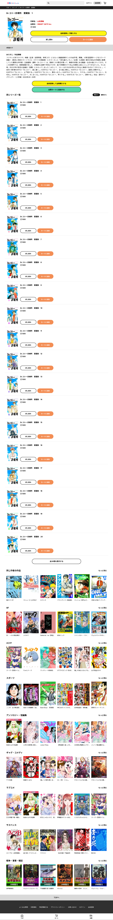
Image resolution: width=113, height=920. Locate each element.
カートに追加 (88, 40)
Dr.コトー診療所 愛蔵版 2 (31, 125)
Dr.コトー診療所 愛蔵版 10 (31, 308)
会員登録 (97, 3)
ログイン (89, 3)
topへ (56, 897)
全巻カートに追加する (56, 90)
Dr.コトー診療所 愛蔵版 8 (31, 262)
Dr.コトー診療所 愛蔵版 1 (30, 102)
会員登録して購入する (68, 33)
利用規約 (33, 907)
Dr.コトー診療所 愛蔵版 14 (31, 399)
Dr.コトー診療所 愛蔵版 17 (31, 468)
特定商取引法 (43, 907)
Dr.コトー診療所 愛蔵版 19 (31, 514)
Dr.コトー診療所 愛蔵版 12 (31, 354)
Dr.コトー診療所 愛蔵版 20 (31, 537)
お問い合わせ (72, 907)
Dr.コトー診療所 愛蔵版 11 (31, 331)
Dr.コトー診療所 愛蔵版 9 (31, 285)
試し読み (49, 40)
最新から (104, 95)
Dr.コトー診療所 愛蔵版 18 (31, 491)
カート (56, 918)
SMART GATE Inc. (44, 24)
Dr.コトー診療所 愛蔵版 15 (31, 422)
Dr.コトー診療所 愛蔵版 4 (31, 171)
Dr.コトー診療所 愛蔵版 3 (31, 148)
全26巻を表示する (56, 561)
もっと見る (102, 571)
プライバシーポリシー (58, 907)
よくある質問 (23, 907)
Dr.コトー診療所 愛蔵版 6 (31, 217)
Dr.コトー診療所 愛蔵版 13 (31, 377)
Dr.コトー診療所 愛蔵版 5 (31, 194)
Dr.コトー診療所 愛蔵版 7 (31, 239)
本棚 (91, 918)
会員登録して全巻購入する (56, 84)
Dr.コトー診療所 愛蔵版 (27, 7)
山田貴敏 (40, 21)
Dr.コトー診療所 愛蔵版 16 (31, 445)
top (7, 7)
